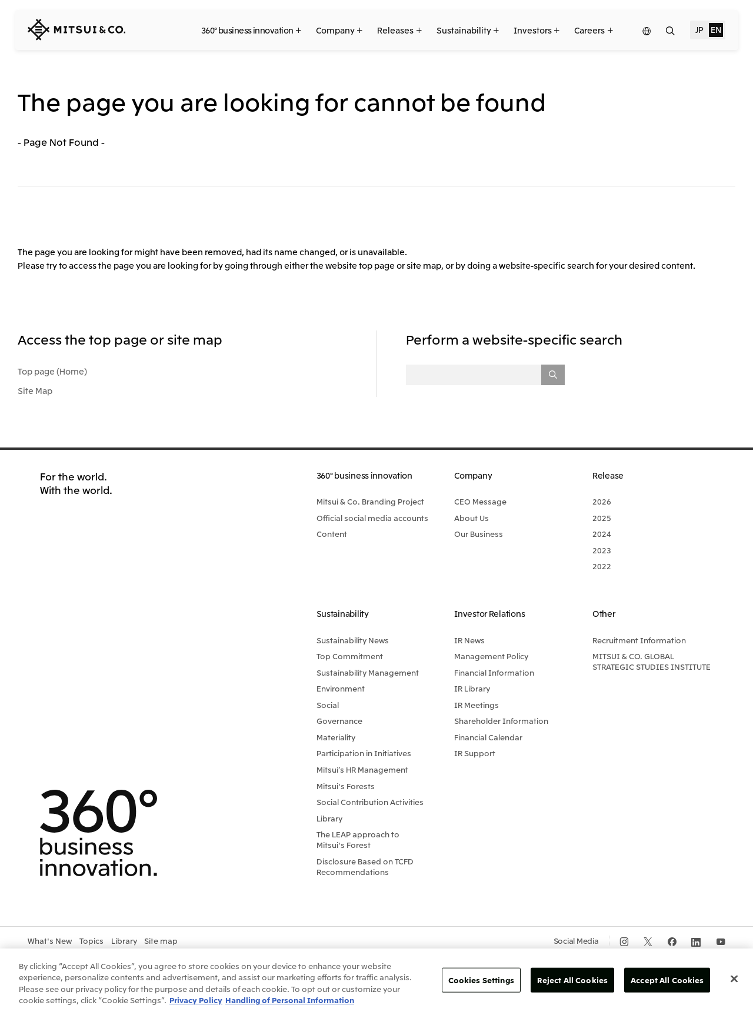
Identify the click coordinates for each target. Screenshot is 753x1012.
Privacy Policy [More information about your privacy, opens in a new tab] (195, 1000)
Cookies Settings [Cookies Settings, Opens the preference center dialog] (481, 980)
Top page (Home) (52, 371)
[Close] (734, 978)
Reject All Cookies (572, 980)
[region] (376, 980)
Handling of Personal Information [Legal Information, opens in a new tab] (289, 1000)
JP (699, 29)
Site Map (35, 390)
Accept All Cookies (667, 980)
